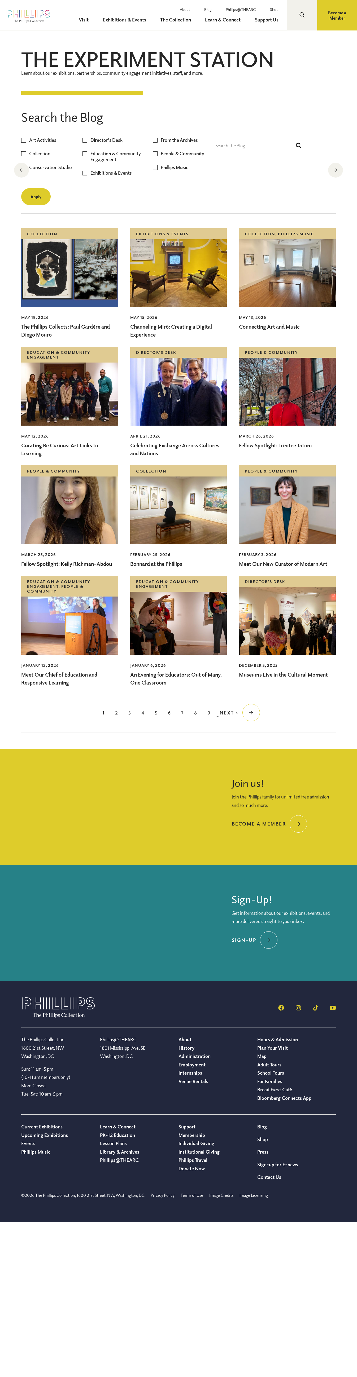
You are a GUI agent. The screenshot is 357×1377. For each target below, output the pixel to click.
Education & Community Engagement (115, 311)
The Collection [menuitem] (185, 20)
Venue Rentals (193, 1236)
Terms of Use (192, 1350)
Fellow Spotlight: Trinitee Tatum (275, 600)
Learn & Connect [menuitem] (229, 20)
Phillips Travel (192, 1315)
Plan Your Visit (272, 1203)
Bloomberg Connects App (284, 1253)
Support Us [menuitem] (269, 20)
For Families (269, 1236)
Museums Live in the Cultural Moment (283, 829)
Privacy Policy (163, 1350)
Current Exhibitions (42, 1281)
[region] (178, 171)
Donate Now (191, 1323)
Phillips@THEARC (247, 9)
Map (262, 1211)
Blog (218, 9)
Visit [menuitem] (101, 20)
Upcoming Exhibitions (44, 1290)
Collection (39, 308)
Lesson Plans (113, 1298)
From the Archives (179, 295)
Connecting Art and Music (269, 481)
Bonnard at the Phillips (156, 718)
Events (28, 1298)
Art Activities (42, 295)
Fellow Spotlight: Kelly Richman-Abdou (66, 718)
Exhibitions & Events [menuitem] (138, 20)
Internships (190, 1227)
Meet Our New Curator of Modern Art (283, 718)
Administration (194, 1211)
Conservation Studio (50, 322)
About (198, 9)
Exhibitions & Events (111, 327)
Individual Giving (196, 1298)
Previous (20, 170)
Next (336, 170)
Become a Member (337, 15)
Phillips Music (174, 322)
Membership (191, 1290)
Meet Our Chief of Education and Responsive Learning (59, 833)
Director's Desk (106, 295)
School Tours (270, 1227)
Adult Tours (269, 1219)
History (186, 1203)
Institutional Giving (199, 1306)
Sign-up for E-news (277, 1319)
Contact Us (269, 1332)
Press (262, 1306)
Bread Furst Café (274, 1244)
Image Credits (221, 1350)
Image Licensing (254, 1350)
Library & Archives (119, 1306)
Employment (192, 1219)
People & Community (182, 308)
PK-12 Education (117, 1290)
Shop (277, 9)
